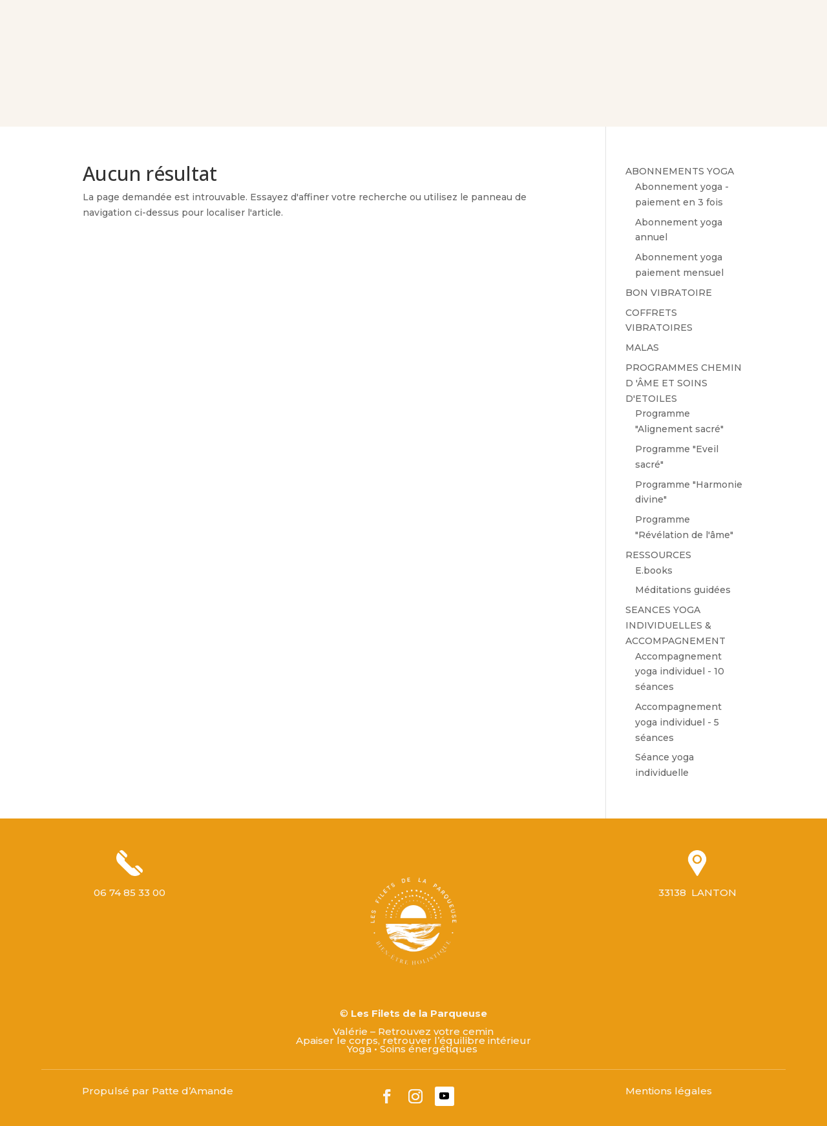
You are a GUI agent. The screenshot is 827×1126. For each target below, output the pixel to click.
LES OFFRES (401, 93)
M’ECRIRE (523, 93)
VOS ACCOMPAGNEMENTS (285, 93)
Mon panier (766, 92)
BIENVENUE (107, 93)
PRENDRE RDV (590, 93)
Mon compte (737, 21)
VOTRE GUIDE (179, 93)
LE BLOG (465, 93)
